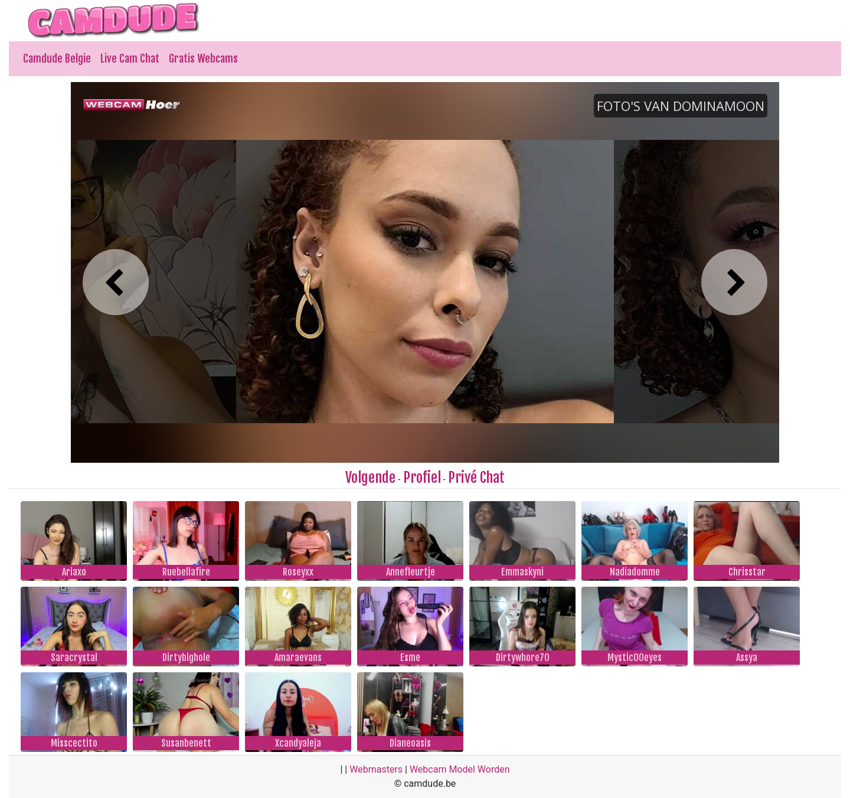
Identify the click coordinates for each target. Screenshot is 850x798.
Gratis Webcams (203, 58)
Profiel (422, 477)
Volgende (370, 477)
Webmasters (376, 769)
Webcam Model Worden (460, 769)
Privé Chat (476, 477)
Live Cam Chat (129, 58)
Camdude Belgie (57, 58)
